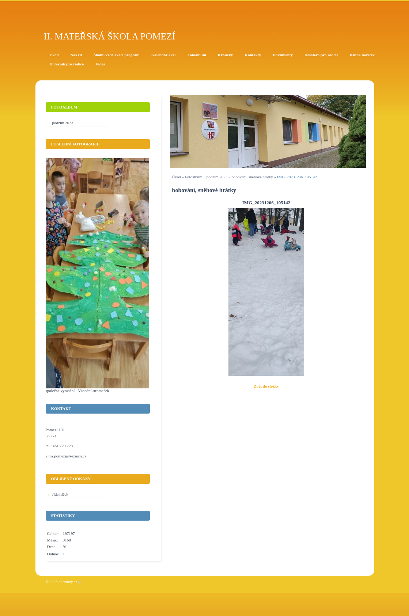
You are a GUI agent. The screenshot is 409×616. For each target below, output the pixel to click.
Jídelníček (60, 494)
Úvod (176, 177)
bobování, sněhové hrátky (252, 177)
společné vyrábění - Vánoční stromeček (77, 390)
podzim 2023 (217, 177)
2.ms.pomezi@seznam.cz (66, 456)
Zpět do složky (266, 386)
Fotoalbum (193, 177)
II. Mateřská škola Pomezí (109, 36)
